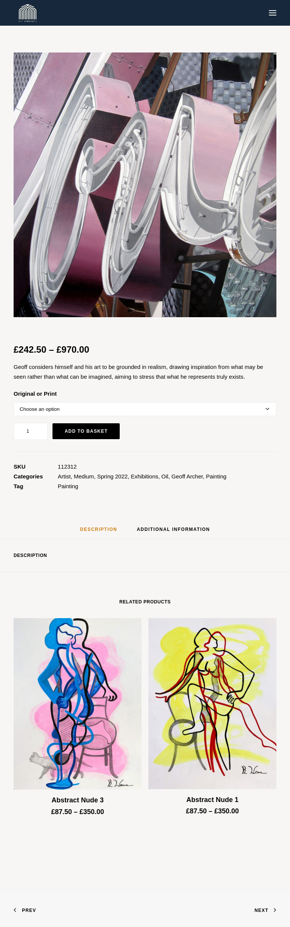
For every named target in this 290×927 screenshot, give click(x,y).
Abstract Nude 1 (212, 800)
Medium (84, 476)
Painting (216, 476)
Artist (64, 476)
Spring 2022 (112, 476)
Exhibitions (144, 476)
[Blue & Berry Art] (27, 12)
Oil (164, 476)
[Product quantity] (31, 431)
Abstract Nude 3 (77, 800)
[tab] (173, 532)
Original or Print (35, 393)
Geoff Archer (187, 476)
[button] (272, 13)
